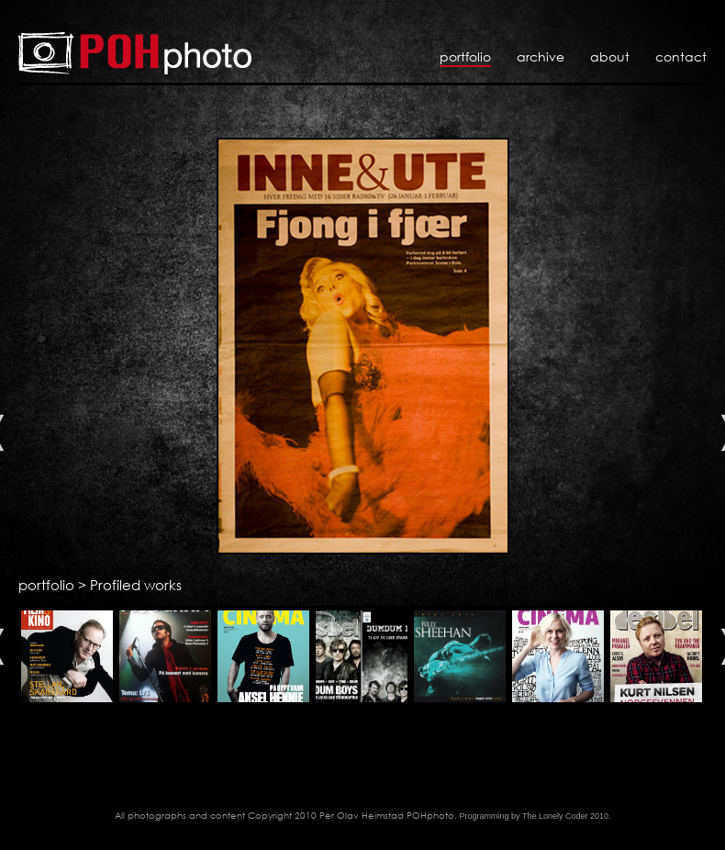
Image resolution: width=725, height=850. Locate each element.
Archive (540, 56)
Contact (681, 56)
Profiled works (136, 585)
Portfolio (465, 56)
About (610, 56)
